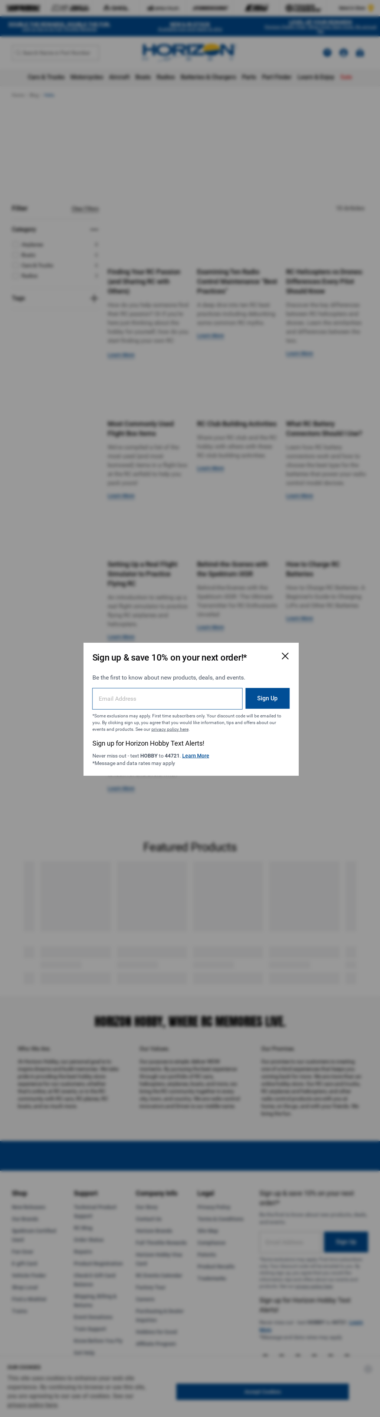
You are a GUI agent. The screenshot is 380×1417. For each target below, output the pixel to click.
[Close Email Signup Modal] (283, 655)
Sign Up (266, 697)
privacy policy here (169, 728)
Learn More (195, 755)
